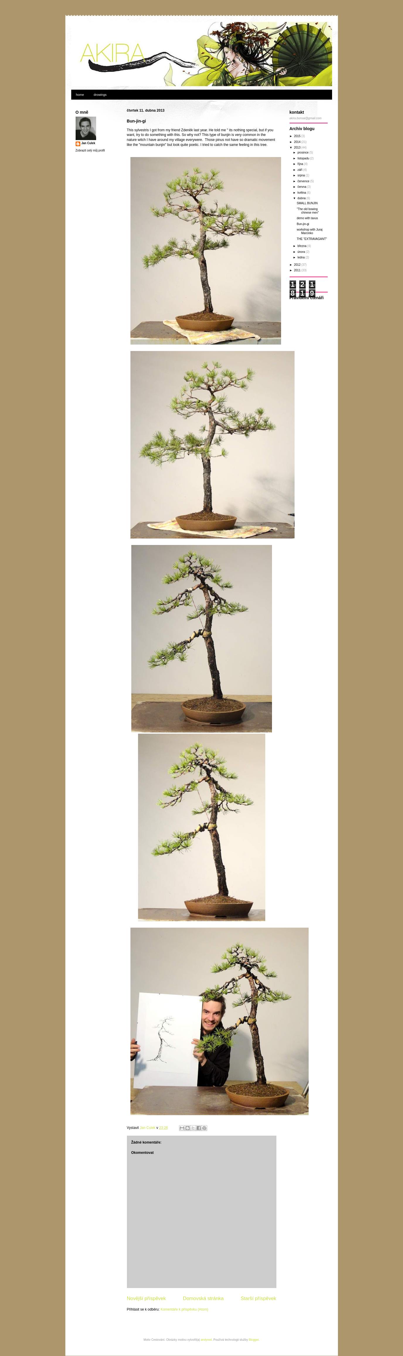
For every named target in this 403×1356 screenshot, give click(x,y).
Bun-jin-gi (303, 224)
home (80, 94)
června (302, 186)
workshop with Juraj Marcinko (310, 231)
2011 (297, 270)
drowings (100, 94)
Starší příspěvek (258, 1298)
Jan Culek (88, 143)
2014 (297, 142)
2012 (297, 264)
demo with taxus (307, 218)
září (300, 169)
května (302, 192)
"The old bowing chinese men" (308, 210)
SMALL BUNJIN (307, 203)
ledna (301, 257)
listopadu (303, 158)
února (301, 251)
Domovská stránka (203, 1298)
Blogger (254, 1339)
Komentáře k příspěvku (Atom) (184, 1309)
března (302, 246)
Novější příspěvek (146, 1298)
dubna (302, 198)
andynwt (206, 1339)
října (300, 164)
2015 (297, 136)
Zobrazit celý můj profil (90, 150)
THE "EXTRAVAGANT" (312, 239)
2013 (297, 147)
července (303, 181)
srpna (301, 175)
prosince (303, 152)
